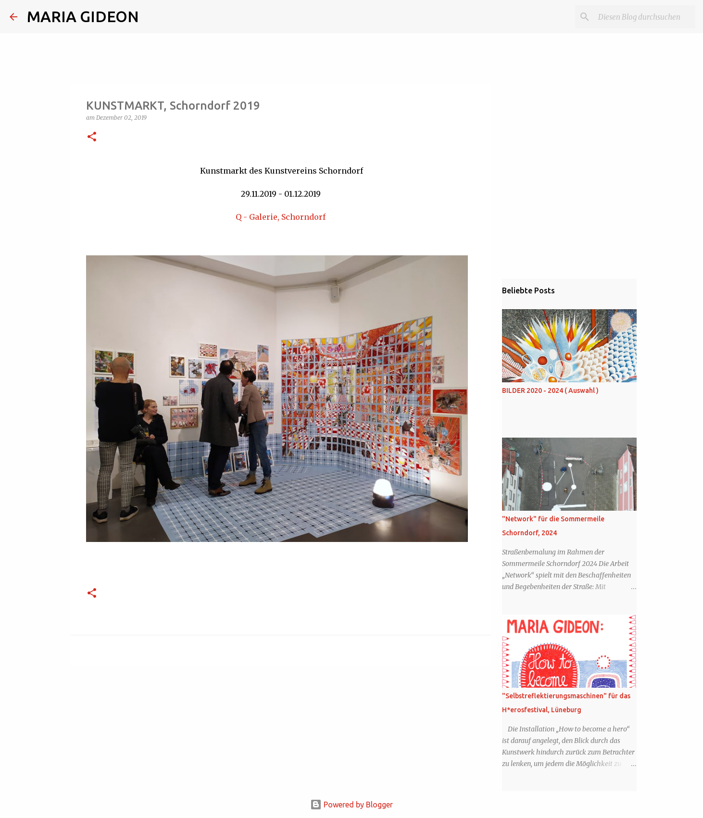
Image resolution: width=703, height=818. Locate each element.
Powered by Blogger (351, 804)
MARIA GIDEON (83, 16)
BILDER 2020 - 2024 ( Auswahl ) (550, 390)
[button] (92, 137)
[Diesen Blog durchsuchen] (644, 16)
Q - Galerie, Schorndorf (281, 217)
